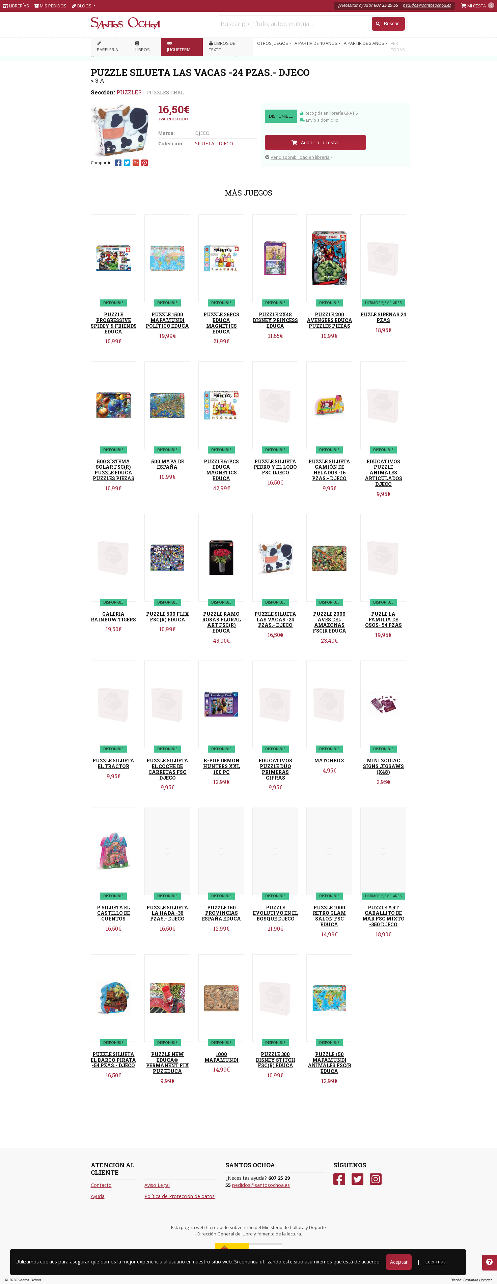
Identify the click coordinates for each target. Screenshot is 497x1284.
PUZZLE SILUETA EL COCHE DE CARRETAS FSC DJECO (167, 769)
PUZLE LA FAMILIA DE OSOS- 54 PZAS (383, 620)
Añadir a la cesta (315, 142)
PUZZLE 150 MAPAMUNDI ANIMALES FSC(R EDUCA (329, 1062)
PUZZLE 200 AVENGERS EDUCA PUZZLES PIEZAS (329, 320)
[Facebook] (339, 1179)
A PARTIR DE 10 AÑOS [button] (316, 43)
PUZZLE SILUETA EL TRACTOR (113, 763)
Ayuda (98, 1196)
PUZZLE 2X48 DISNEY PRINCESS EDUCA (275, 320)
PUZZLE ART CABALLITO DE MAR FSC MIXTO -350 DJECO (383, 916)
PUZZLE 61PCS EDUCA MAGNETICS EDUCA (221, 470)
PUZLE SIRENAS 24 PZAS (383, 317)
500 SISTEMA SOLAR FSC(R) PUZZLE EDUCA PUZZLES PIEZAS (113, 470)
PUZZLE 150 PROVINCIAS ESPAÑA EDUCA (221, 913)
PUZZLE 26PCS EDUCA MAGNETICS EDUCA (221, 322)
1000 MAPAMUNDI (221, 1057)
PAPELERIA (107, 47)
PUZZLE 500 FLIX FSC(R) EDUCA (167, 617)
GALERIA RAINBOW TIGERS (113, 617)
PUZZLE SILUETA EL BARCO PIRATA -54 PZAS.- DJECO (113, 1060)
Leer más (435, 1261)
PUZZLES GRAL (165, 92)
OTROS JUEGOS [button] (273, 43)
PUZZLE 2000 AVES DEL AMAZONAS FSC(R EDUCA (329, 622)
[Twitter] (357, 1179)
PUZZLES (129, 92)
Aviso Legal (157, 1185)
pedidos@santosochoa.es (427, 5)
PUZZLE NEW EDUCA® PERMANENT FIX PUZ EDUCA (167, 1062)
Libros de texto (222, 46)
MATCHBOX (329, 760)
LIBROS (142, 47)
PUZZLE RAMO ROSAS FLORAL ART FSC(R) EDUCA (221, 622)
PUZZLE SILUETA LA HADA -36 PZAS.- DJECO (167, 913)
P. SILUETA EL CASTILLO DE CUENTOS (113, 913)
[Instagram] (376, 1179)
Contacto (101, 1185)
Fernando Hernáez (477, 1279)
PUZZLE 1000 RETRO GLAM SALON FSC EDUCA (329, 916)
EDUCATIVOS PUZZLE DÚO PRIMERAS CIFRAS (275, 769)
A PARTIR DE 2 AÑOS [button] (364, 43)
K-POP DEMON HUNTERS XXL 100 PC (221, 766)
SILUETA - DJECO (214, 143)
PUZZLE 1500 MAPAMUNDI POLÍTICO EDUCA (167, 320)
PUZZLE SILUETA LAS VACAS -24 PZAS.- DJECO (275, 620)
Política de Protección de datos (179, 1196)
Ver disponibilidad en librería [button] (297, 157)
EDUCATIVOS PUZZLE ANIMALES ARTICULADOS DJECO (383, 472)
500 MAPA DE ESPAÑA (167, 464)
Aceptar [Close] (399, 1262)
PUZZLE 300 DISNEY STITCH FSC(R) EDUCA (275, 1060)
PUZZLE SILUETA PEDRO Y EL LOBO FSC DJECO (275, 467)
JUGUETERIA (179, 47)
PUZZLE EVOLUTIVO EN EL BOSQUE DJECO (275, 913)
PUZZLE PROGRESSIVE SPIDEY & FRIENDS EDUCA (114, 322)
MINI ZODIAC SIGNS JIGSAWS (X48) (383, 766)
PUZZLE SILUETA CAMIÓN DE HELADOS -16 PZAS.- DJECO (329, 470)
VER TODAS (398, 46)
